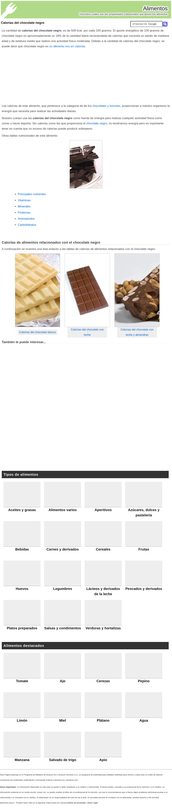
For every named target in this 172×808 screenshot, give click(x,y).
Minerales (24, 206)
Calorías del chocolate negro (22, 23)
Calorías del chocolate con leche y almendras (137, 332)
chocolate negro (96, 123)
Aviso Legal (93, 803)
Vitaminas (24, 200)
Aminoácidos (26, 218)
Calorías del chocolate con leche (87, 332)
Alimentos (155, 8)
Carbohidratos (27, 224)
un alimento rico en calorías (67, 46)
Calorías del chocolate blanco (37, 332)
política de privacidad (76, 803)
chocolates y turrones (106, 106)
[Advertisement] (86, 75)
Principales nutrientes (32, 194)
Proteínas (24, 212)
